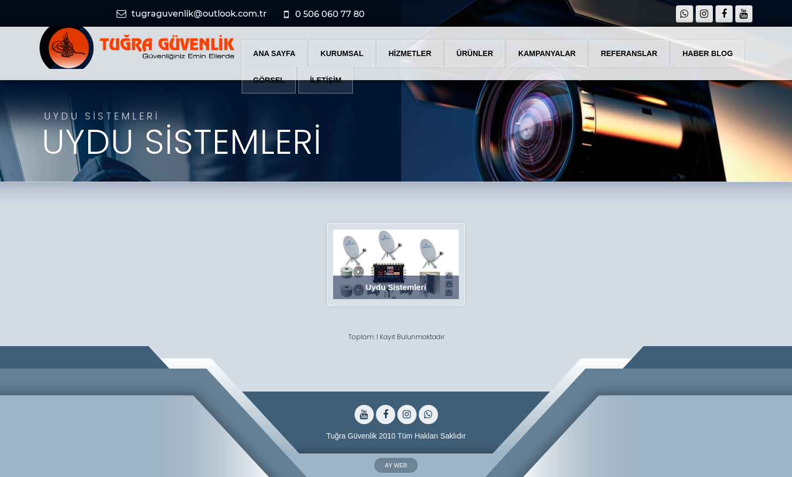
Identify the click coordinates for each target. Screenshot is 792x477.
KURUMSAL (341, 53)
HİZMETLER (409, 53)
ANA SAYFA (274, 53)
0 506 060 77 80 (326, 14)
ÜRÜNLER (475, 53)
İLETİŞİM (325, 80)
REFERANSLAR (629, 53)
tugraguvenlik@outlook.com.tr (193, 14)
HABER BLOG (707, 53)
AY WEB (396, 465)
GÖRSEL (268, 80)
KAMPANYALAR (546, 53)
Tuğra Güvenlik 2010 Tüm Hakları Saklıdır (396, 433)
